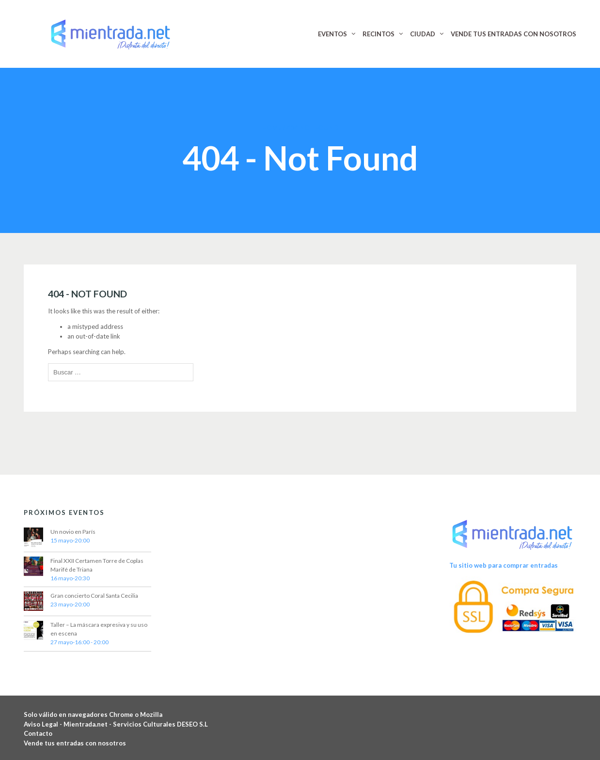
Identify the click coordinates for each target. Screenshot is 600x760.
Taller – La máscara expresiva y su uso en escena (98, 629)
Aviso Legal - (43, 724)
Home (271, 128)
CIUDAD (422, 34)
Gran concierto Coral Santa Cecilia (94, 595)
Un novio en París (72, 531)
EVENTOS (332, 34)
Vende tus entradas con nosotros (75, 743)
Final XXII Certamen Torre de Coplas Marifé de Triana (96, 565)
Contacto (38, 733)
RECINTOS (379, 34)
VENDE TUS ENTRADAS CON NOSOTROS (513, 34)
